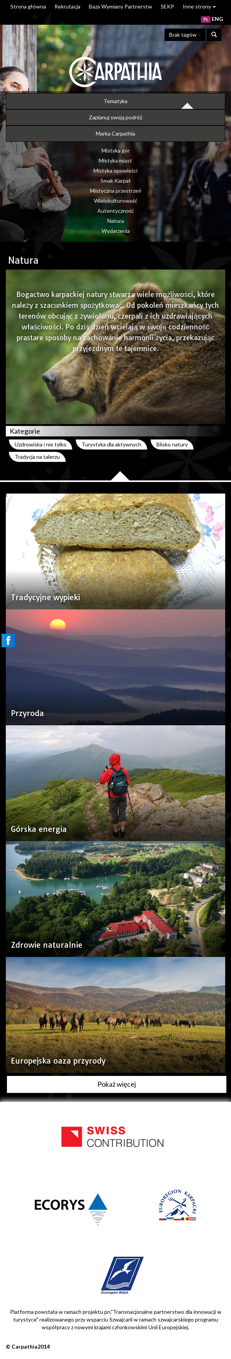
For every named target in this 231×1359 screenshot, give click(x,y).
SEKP (167, 6)
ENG (217, 18)
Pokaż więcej (116, 1084)
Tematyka (115, 101)
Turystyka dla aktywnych (111, 444)
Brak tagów (185, 34)
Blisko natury (172, 444)
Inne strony (199, 6)
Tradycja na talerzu (37, 456)
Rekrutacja (67, 6)
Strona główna (28, 6)
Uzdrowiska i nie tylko (40, 444)
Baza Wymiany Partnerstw (120, 6)
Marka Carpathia (115, 133)
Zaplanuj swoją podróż (115, 117)
